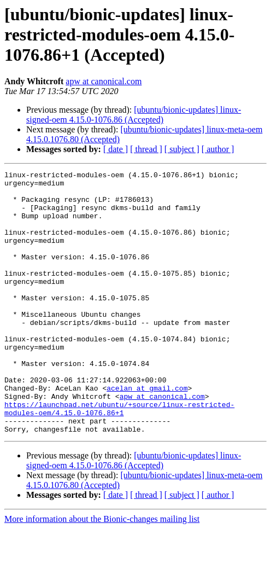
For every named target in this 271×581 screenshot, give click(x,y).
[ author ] (218, 149)
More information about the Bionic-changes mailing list (101, 571)
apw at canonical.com (104, 81)
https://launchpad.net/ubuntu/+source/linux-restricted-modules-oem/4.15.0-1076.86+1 (119, 457)
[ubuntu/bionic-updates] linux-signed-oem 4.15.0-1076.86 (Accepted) (133, 114)
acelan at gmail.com (147, 432)
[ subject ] (181, 149)
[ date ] (115, 149)
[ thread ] (146, 149)
